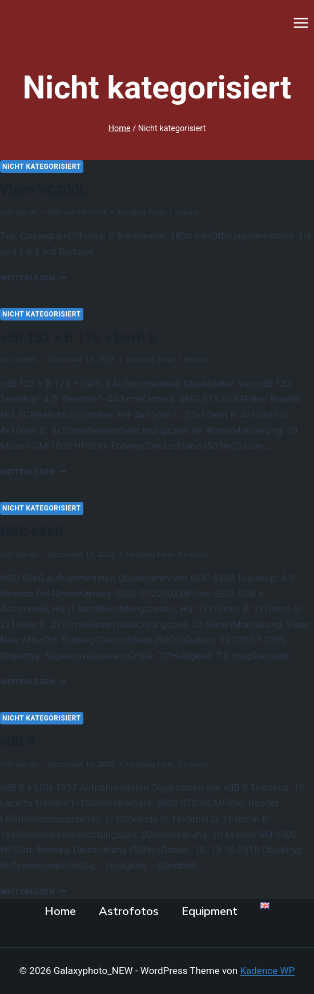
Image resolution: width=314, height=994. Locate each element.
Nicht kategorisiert (41, 167)
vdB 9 (17, 742)
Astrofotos (129, 911)
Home (60, 911)
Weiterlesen (33, 277)
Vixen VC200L (43, 190)
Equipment (209, 911)
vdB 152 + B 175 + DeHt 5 (78, 338)
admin (26, 212)
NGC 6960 (31, 532)
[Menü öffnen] (300, 22)
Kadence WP (267, 970)
